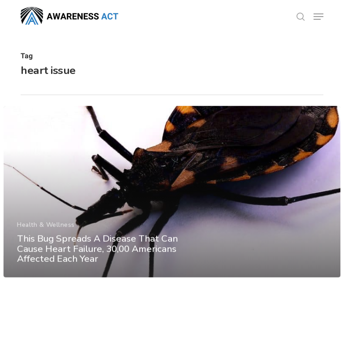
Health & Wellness (46, 230)
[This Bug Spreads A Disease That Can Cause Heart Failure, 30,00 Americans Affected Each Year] (171, 197)
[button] (318, 16)
